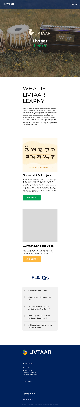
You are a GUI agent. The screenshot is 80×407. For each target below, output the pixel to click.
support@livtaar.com (29, 394)
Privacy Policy (27, 381)
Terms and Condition (30, 378)
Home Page (26, 360)
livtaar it (26, 367)
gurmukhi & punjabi (29, 372)
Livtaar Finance (28, 363)
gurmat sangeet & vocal (31, 374)
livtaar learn (27, 370)
